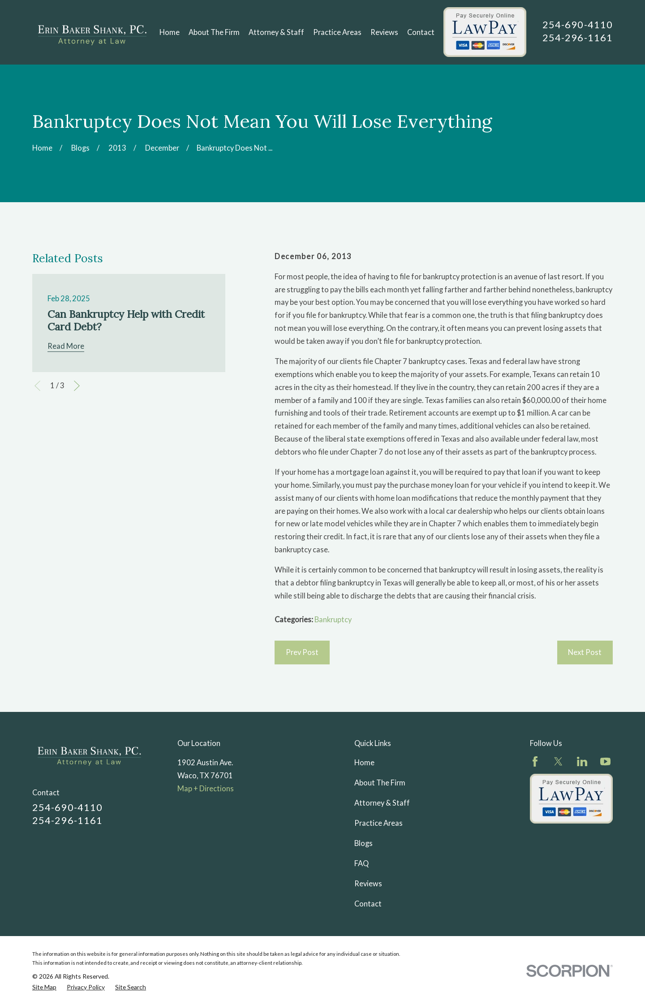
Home (364, 762)
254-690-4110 (577, 24)
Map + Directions (205, 788)
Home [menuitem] (169, 32)
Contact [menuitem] (420, 32)
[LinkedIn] (582, 761)
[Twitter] (558, 761)
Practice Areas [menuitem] (337, 32)
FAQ (361, 863)
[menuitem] (44, 987)
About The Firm (379, 782)
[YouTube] (605, 761)
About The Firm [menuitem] (214, 32)
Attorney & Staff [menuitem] (276, 32)
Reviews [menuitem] (384, 32)
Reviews (368, 883)
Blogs (363, 843)
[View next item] (77, 386)
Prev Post (302, 652)
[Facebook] (535, 761)
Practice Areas (378, 823)
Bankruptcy (333, 619)
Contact (368, 903)
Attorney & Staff (382, 802)
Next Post (585, 652)
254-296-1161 (577, 37)
